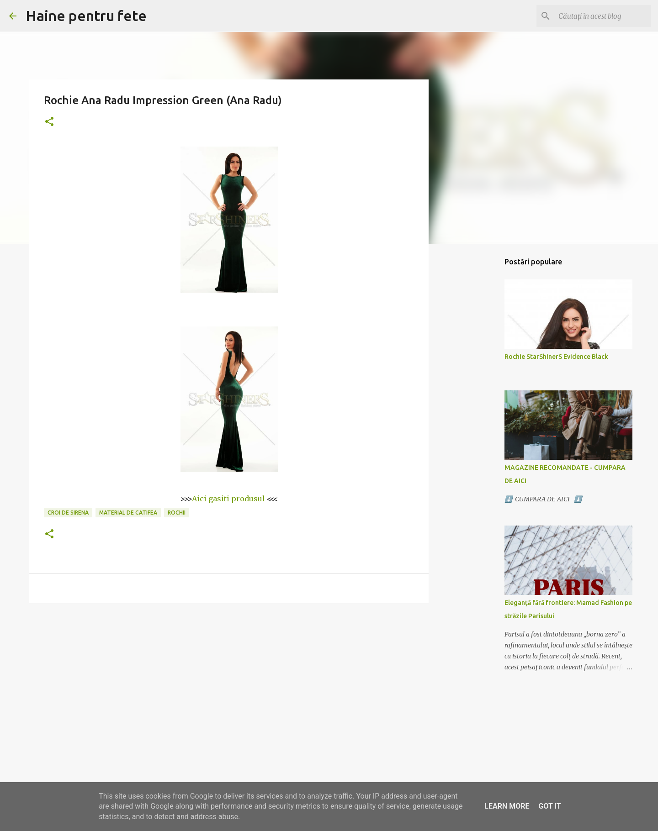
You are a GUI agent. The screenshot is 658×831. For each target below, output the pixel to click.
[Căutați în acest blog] (603, 16)
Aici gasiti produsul (228, 498)
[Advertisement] (229, 681)
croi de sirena (68, 512)
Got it (549, 806)
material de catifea (128, 512)
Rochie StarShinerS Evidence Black (556, 356)
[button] (49, 122)
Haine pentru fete (86, 15)
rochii (177, 512)
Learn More (506, 806)
